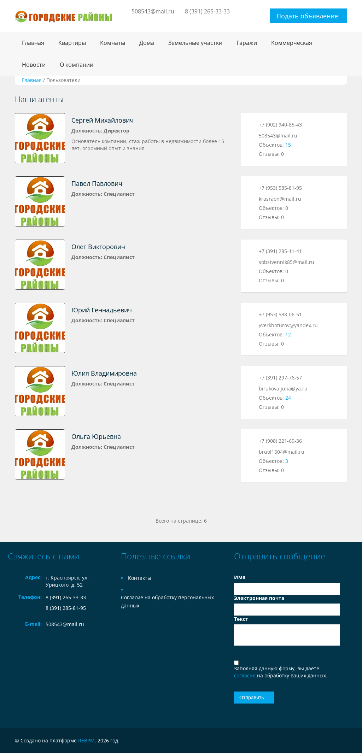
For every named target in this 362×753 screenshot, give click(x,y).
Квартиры (72, 43)
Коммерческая (291, 43)
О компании (76, 65)
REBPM (86, 740)
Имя (239, 577)
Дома (146, 43)
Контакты (139, 578)
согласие (245, 675)
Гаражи (247, 43)
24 (288, 397)
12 (288, 334)
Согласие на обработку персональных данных (167, 601)
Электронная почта (259, 598)
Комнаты (112, 43)
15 (288, 144)
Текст (241, 619)
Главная (33, 43)
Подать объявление (307, 16)
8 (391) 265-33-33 (207, 11)
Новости (34, 65)
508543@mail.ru (153, 11)
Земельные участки (195, 43)
